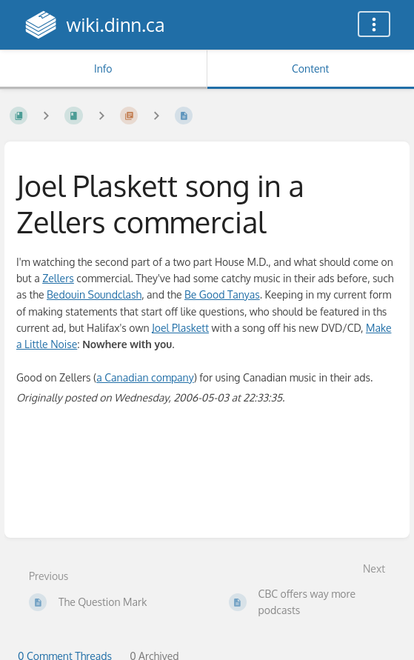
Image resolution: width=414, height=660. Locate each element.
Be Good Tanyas (222, 294)
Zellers (58, 278)
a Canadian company (144, 377)
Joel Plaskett (180, 327)
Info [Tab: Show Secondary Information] (103, 68)
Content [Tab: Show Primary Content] (310, 68)
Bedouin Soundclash (94, 294)
